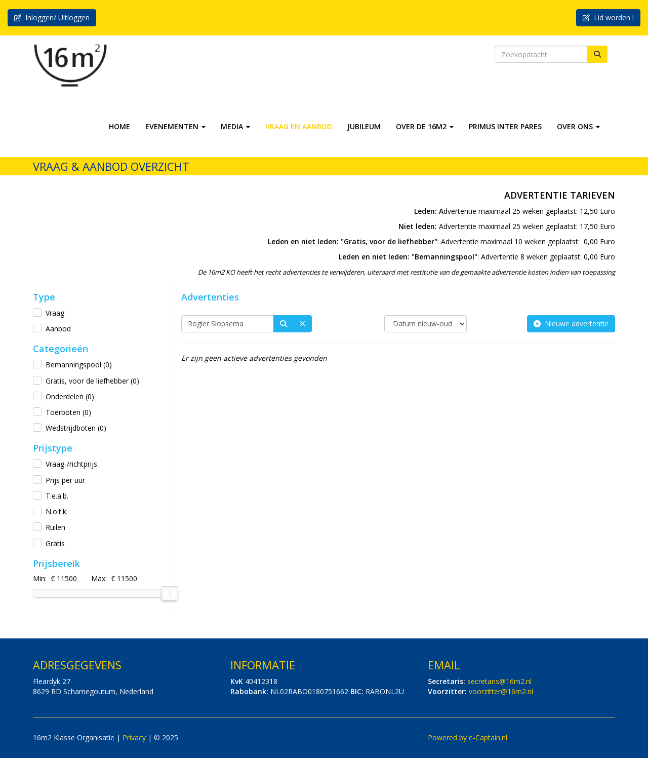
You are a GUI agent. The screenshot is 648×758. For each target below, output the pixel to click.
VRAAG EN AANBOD (298, 126)
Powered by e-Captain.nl (467, 737)
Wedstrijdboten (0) (76, 428)
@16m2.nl (499, 681)
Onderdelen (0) (70, 396)
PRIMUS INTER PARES (505, 126)
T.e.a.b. (57, 496)
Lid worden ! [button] (608, 17)
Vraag (55, 313)
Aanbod (58, 328)
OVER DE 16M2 (425, 126)
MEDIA (235, 126)
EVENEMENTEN (175, 126)
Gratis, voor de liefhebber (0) (92, 381)
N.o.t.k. (57, 511)
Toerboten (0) (68, 412)
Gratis (55, 543)
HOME (119, 126)
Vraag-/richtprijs (71, 464)
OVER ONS (578, 126)
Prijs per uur (65, 480)
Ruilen (55, 527)
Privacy (134, 737)
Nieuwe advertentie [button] (571, 323)
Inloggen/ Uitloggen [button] (52, 17)
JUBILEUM (364, 126)
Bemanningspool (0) (79, 364)
